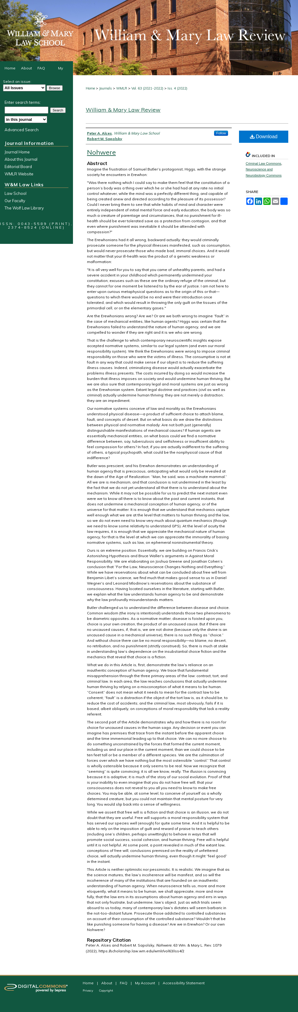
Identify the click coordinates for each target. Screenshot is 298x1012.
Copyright (106, 991)
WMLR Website (19, 173)
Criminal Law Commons (263, 163)
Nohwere (101, 152)
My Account (145, 983)
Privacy (88, 991)
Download (264, 136)
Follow (221, 133)
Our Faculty (15, 200)
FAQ (124, 983)
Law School (15, 193)
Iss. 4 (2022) (177, 88)
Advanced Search (22, 129)
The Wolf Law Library (24, 208)
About (107, 983)
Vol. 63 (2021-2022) (147, 88)
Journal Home (17, 151)
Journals (105, 88)
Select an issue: (17, 81)
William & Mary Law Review (123, 109)
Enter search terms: (23, 102)
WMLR (121, 88)
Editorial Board (18, 166)
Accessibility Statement (184, 983)
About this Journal (21, 159)
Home (90, 88)
